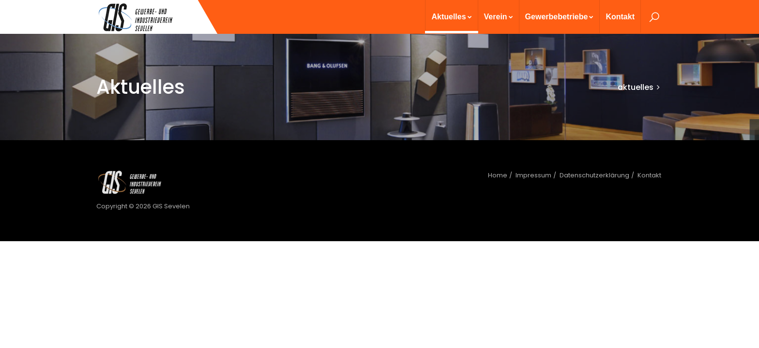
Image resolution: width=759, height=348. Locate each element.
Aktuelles (451, 17)
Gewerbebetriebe (559, 17)
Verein (498, 17)
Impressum (533, 175)
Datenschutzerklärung (594, 175)
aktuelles (635, 87)
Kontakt (620, 17)
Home (497, 175)
